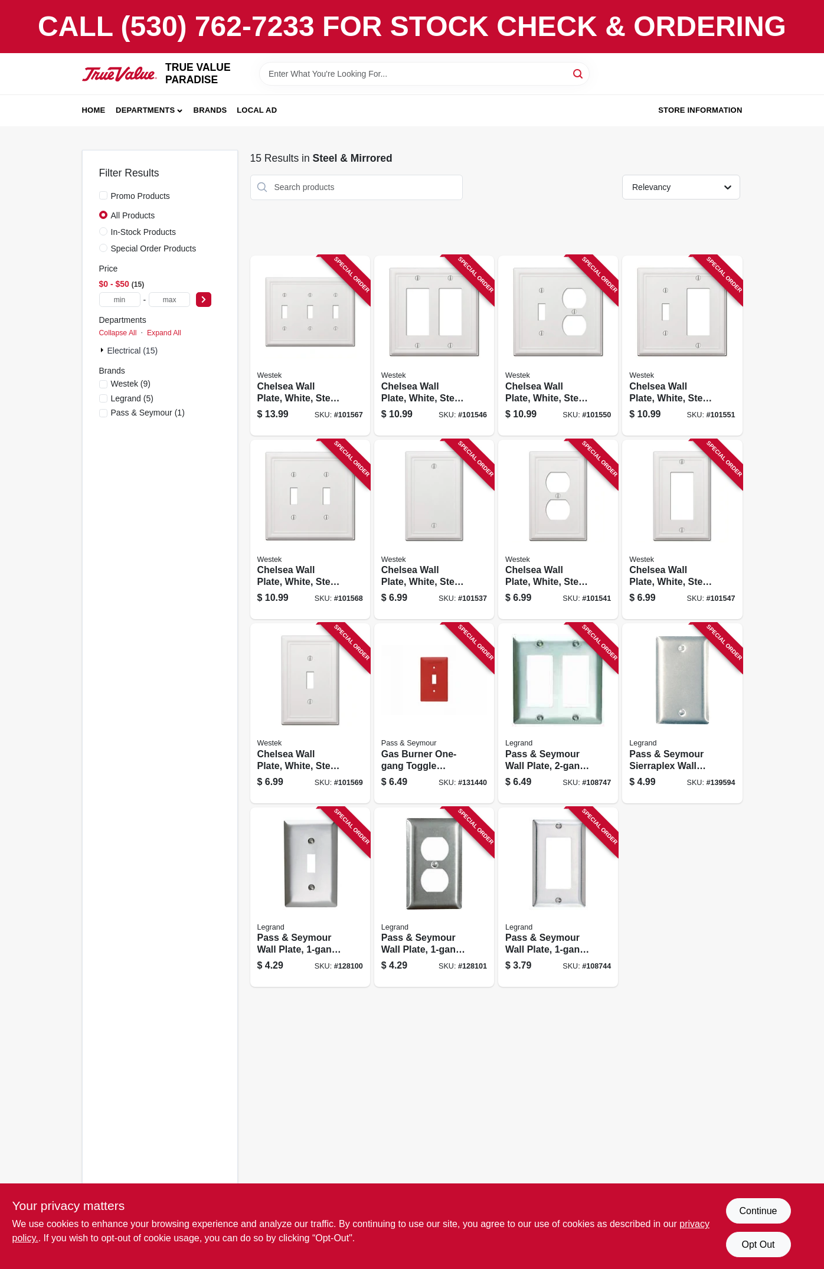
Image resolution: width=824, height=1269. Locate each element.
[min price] (119, 299)
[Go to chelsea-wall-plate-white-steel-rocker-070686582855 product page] (682, 530)
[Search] (578, 73)
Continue (758, 1211)
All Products (133, 215)
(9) (131, 383)
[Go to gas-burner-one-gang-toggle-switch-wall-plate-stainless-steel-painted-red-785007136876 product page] (434, 713)
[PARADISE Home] (120, 74)
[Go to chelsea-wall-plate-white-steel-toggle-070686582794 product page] (310, 346)
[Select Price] (203, 299)
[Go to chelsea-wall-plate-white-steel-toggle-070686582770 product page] (310, 713)
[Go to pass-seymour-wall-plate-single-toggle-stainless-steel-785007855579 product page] (310, 897)
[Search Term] (424, 74)
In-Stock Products (143, 232)
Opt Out (757, 1244)
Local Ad (257, 110)
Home (94, 110)
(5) (132, 398)
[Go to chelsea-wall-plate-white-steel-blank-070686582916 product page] (434, 530)
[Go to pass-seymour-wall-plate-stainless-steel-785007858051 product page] (558, 713)
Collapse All (118, 333)
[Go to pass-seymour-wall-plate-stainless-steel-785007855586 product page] (558, 897)
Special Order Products (154, 248)
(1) (148, 412)
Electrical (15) (132, 350)
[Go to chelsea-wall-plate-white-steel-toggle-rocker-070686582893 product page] (682, 346)
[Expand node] (103, 350)
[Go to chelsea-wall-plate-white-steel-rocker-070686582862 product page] (434, 346)
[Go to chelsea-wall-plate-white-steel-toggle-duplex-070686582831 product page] (558, 346)
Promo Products (140, 196)
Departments (145, 110)
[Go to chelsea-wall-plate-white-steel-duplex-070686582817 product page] (558, 530)
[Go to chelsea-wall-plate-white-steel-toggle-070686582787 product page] (310, 530)
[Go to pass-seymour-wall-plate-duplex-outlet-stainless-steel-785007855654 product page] (434, 897)
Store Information (700, 110)
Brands (210, 110)
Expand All (164, 333)
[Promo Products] (103, 195)
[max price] (169, 299)
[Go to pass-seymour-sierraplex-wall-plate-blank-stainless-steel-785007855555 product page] (682, 713)
